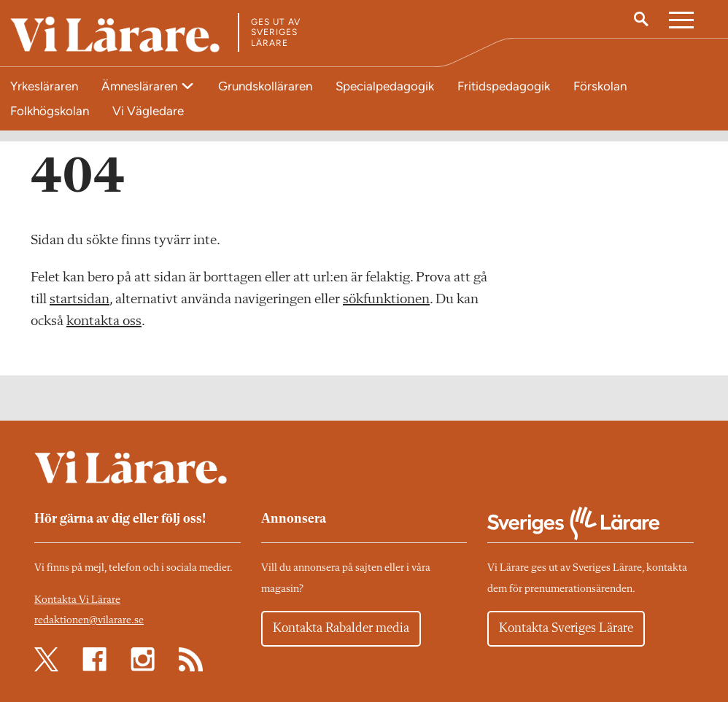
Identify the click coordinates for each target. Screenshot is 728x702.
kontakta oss (104, 321)
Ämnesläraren (140, 86)
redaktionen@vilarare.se (89, 620)
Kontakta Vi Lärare (77, 600)
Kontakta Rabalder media (341, 628)
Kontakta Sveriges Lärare (566, 628)
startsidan (79, 299)
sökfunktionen (386, 299)
